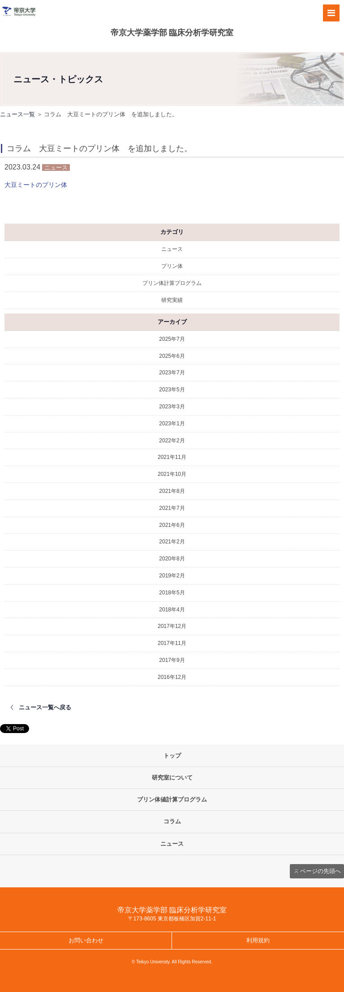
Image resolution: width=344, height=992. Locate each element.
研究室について (172, 777)
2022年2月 (172, 440)
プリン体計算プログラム (172, 283)
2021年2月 (172, 541)
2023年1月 (172, 423)
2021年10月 (172, 474)
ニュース (172, 249)
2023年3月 (172, 406)
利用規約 (258, 940)
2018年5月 (172, 592)
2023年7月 (172, 372)
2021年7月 (172, 508)
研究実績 (172, 300)
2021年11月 (172, 457)
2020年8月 (172, 558)
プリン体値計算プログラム (172, 799)
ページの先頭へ (320, 871)
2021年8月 (172, 491)
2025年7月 (172, 339)
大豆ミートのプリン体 (35, 184)
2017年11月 (172, 643)
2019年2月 (172, 575)
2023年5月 (172, 389)
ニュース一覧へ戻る (45, 707)
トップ (172, 755)
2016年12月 (172, 677)
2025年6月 (172, 356)
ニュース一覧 (17, 114)
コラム (172, 821)
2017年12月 (172, 626)
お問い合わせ (86, 940)
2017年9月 (172, 660)
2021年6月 (172, 525)
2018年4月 (172, 609)
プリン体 (172, 266)
